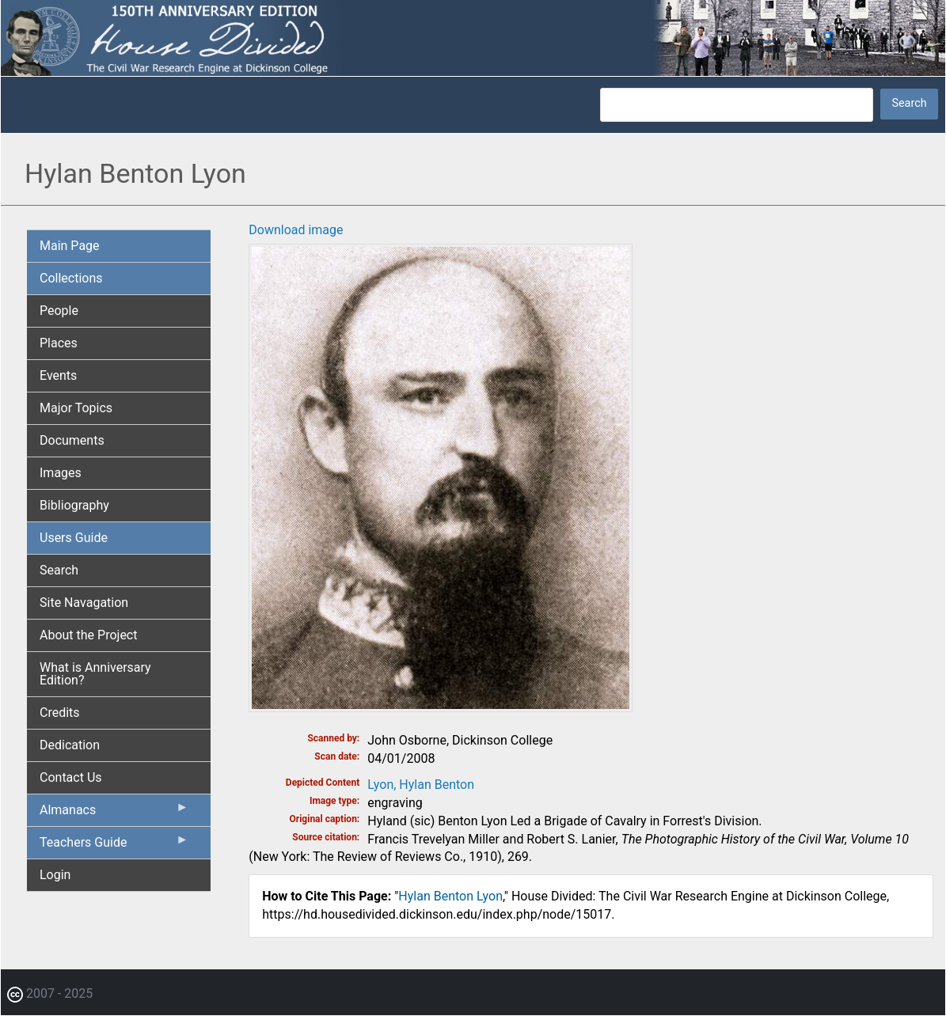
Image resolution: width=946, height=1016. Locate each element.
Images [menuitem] (61, 472)
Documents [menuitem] (72, 440)
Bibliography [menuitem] (74, 505)
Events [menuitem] (58, 375)
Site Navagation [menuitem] (84, 602)
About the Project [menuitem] (88, 635)
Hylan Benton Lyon (450, 896)
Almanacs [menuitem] (114, 813)
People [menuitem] (59, 310)
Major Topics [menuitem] (76, 407)
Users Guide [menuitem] (74, 537)
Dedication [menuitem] (70, 745)
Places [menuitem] (59, 343)
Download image (296, 229)
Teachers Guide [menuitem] (114, 846)
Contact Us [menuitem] (71, 777)
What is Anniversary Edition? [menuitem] (95, 674)
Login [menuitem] (55, 874)
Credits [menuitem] (60, 712)
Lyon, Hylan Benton (420, 784)
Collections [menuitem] (71, 278)
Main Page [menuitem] (70, 245)
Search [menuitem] (59, 570)
